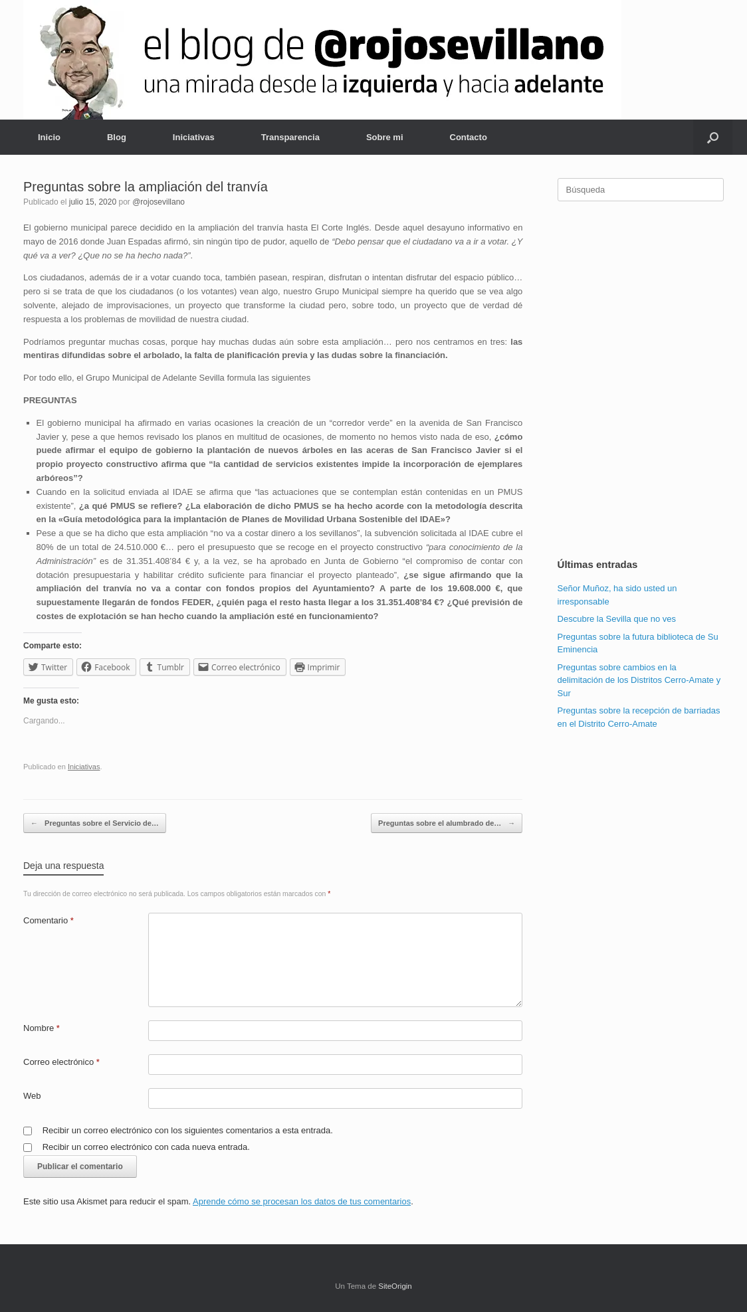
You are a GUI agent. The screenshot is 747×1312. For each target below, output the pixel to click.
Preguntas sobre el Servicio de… (95, 823)
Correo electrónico (61, 1062)
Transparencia (290, 137)
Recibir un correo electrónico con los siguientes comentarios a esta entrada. (188, 1130)
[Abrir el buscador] (712, 137)
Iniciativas (194, 137)
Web (32, 1096)
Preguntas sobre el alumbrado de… (446, 823)
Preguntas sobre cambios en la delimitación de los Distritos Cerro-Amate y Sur (639, 680)
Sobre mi (384, 137)
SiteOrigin (395, 1286)
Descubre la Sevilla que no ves (617, 619)
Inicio (49, 137)
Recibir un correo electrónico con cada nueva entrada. (146, 1147)
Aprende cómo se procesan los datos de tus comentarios (302, 1201)
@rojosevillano (158, 202)
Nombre (41, 1028)
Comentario (48, 920)
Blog (116, 137)
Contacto (468, 137)
